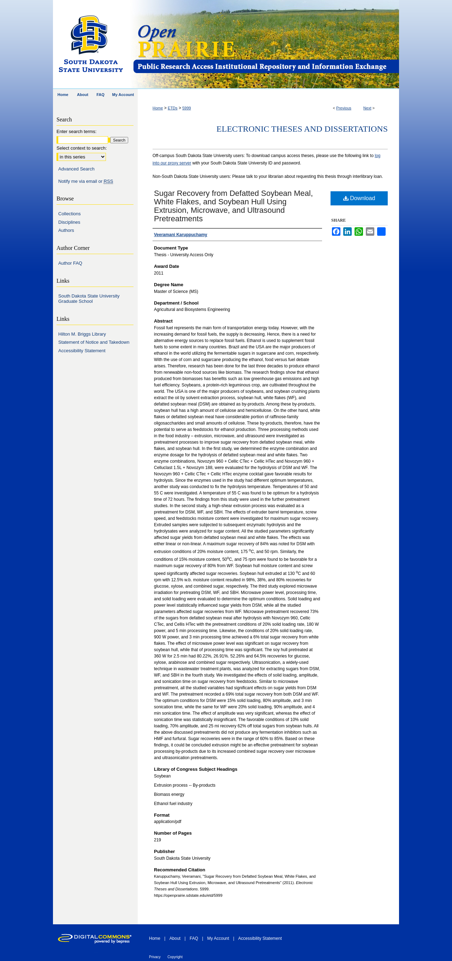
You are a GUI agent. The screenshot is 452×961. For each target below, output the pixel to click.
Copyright (175, 957)
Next (367, 108)
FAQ (194, 938)
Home (158, 108)
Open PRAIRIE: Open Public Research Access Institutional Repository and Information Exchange (265, 44)
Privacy (155, 957)
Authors (66, 230)
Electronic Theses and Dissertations (302, 128)
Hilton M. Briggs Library (82, 334)
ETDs (173, 108)
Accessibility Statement (82, 350)
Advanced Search (76, 169)
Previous (343, 108)
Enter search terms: (76, 131)
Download (359, 198)
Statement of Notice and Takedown (93, 342)
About (175, 938)
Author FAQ (70, 263)
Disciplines (69, 222)
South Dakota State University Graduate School (88, 298)
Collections (69, 213)
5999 (186, 108)
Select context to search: (81, 148)
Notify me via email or (85, 181)
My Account (218, 938)
